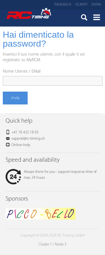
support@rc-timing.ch (28, 139)
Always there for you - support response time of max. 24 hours (51, 175)
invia (15, 98)
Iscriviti (81, 4)
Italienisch (62, 4)
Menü (96, 18)
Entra (96, 4)
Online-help (20, 145)
